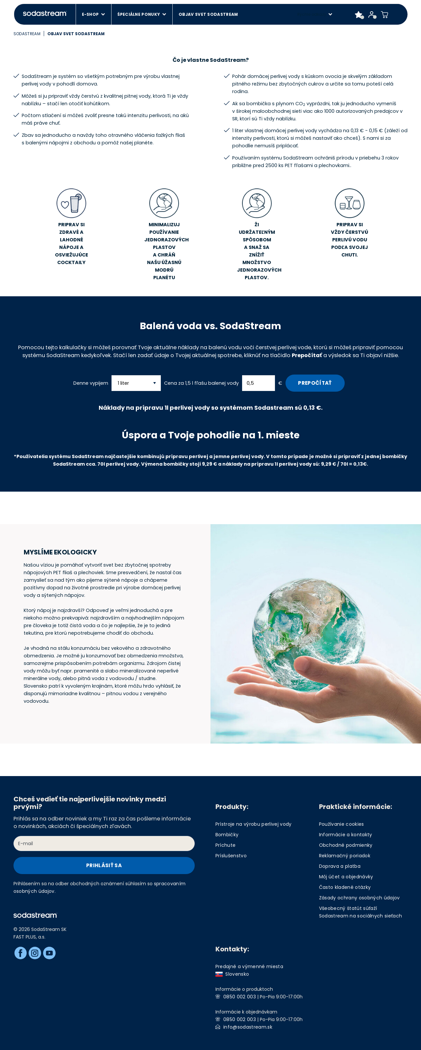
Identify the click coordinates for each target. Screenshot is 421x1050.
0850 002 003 (239, 996)
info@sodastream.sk (247, 1027)
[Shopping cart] (384, 14)
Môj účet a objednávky (346, 876)
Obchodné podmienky (346, 845)
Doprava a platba (339, 866)
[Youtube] (49, 953)
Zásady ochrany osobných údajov (359, 897)
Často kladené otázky (345, 887)
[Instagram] (35, 953)
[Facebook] (20, 953)
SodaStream (26, 34)
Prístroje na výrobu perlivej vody (253, 824)
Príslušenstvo (231, 855)
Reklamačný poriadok (344, 855)
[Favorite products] (358, 14)
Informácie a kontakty (345, 834)
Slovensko (232, 974)
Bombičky (227, 834)
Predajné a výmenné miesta (249, 966)
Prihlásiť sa (104, 865)
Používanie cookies (341, 824)
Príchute (225, 845)
